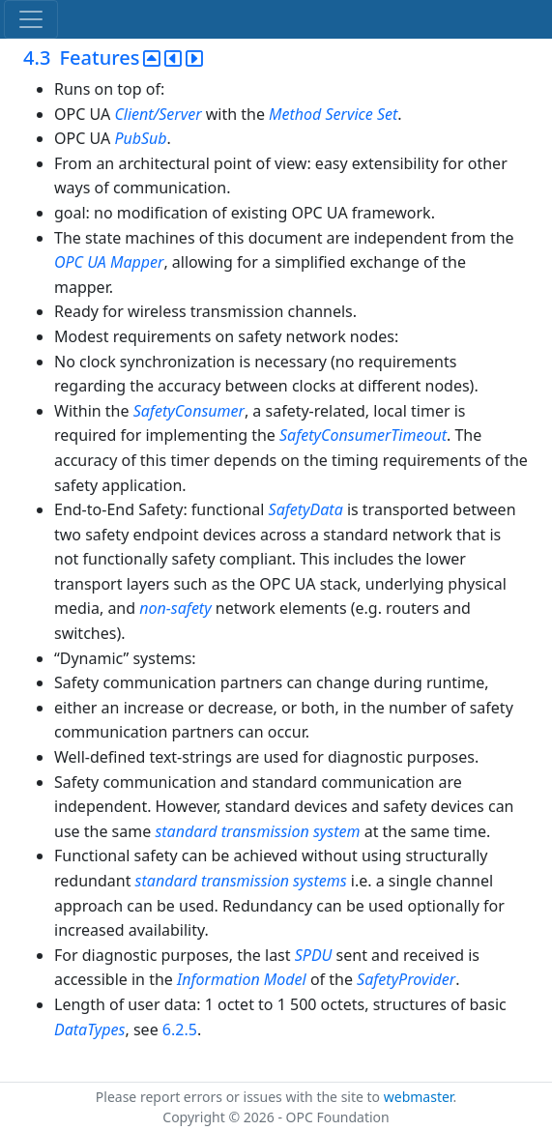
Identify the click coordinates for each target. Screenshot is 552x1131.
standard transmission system (257, 831)
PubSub (140, 138)
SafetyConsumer (189, 410)
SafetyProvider (406, 979)
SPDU (314, 955)
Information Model (241, 979)
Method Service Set (333, 114)
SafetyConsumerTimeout (363, 435)
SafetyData (306, 509)
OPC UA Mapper (108, 262)
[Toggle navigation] (31, 19)
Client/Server (157, 114)
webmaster (418, 1097)
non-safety (175, 608)
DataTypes (90, 1029)
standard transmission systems (243, 880)
